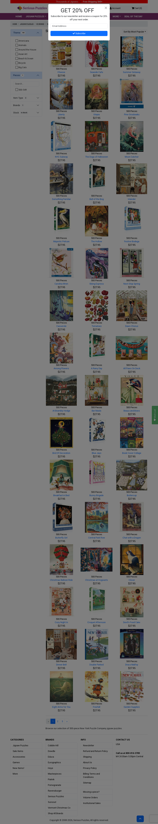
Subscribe (79, 33)
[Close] (106, 8)
